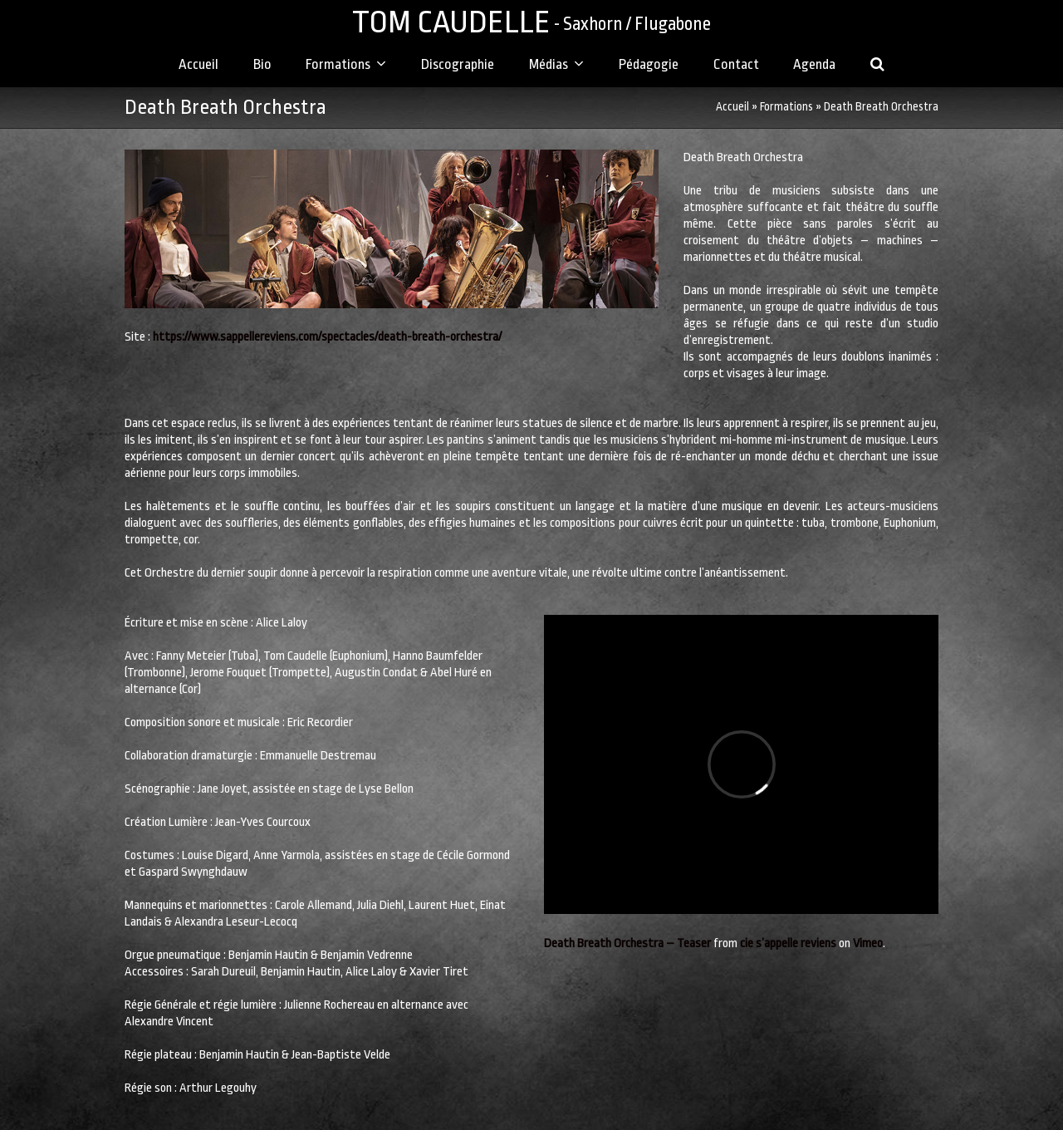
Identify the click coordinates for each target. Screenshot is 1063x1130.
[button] (878, 65)
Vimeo (868, 943)
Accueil (732, 107)
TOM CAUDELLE (531, 22)
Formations (786, 107)
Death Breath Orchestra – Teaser (627, 943)
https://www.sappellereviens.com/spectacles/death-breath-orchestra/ (327, 337)
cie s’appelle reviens (788, 943)
